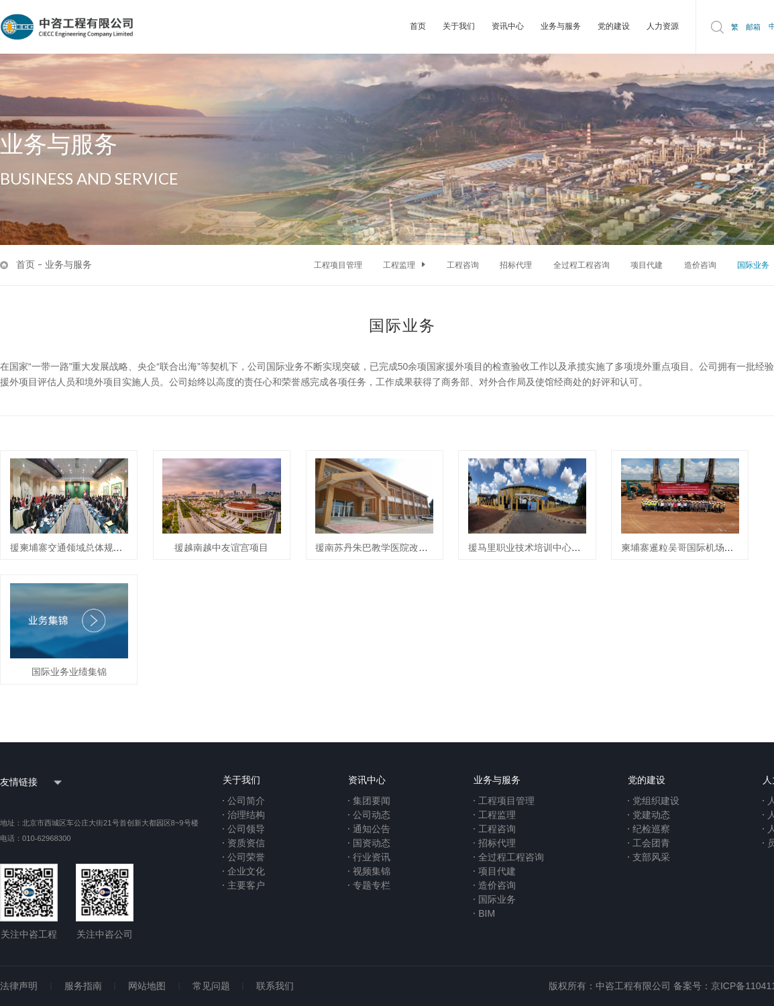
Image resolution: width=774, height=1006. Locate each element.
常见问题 (211, 986)
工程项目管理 (338, 265)
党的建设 (614, 26)
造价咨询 (700, 265)
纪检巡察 (651, 828)
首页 (418, 26)
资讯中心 (508, 26)
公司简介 (246, 800)
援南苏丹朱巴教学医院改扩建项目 (385, 547)
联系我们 (275, 986)
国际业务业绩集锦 (69, 671)
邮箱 (753, 27)
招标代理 (516, 265)
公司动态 (371, 814)
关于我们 (459, 26)
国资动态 (371, 843)
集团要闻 (371, 800)
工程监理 (404, 265)
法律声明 (19, 986)
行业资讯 (371, 857)
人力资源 (663, 26)
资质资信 (246, 843)
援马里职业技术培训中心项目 (529, 547)
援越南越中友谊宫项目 (221, 547)
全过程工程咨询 (581, 265)
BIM (486, 913)
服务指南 (83, 986)
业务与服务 (561, 26)
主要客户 (246, 885)
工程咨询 (463, 265)
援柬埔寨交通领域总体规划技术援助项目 (94, 547)
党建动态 (651, 814)
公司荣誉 (246, 857)
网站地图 (147, 986)
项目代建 (646, 265)
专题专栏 (371, 885)
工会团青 (651, 843)
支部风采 (651, 857)
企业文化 (246, 871)
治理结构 (246, 814)
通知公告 (371, 828)
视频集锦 (371, 871)
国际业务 (753, 265)
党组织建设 (655, 800)
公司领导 (246, 828)
